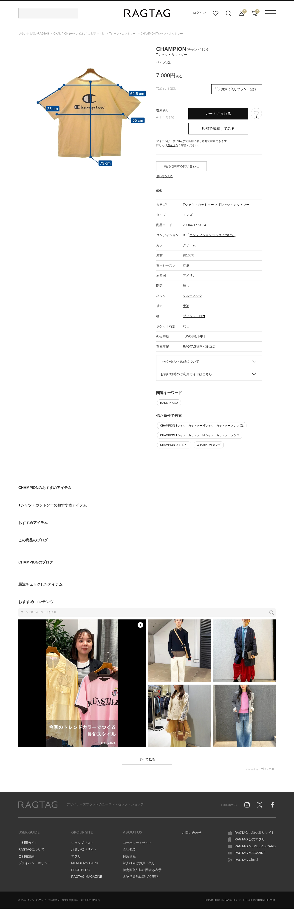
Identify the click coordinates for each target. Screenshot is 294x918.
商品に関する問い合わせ (181, 166)
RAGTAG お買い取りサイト (254, 832)
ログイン (199, 13)
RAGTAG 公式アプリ (250, 839)
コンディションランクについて (212, 235)
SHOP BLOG (80, 870)
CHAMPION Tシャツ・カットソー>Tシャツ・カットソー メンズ (199, 435)
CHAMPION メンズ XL (174, 445)
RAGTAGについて (31, 849)
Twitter (260, 805)
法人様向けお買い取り (139, 863)
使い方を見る (164, 176)
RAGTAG (37, 804)
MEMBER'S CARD (84, 863)
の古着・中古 (79, 33)
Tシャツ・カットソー (198, 204)
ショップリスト (82, 843)
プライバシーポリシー (34, 863)
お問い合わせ (191, 832)
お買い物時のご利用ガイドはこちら (186, 374)
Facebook (273, 805)
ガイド (171, 145)
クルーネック (192, 296)
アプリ (76, 856)
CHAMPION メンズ (209, 445)
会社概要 (129, 849)
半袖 (186, 306)
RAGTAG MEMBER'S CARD (255, 846)
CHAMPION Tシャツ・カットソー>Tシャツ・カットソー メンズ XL (201, 425)
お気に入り (216, 13)
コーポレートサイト (137, 843)
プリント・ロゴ (194, 316)
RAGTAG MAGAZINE (86, 876)
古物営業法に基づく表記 (140, 876)
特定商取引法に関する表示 (142, 870)
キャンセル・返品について (180, 361)
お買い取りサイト (84, 849)
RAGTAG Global (246, 860)
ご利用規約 (26, 856)
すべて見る (147, 759)
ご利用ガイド (28, 843)
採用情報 (129, 856)
